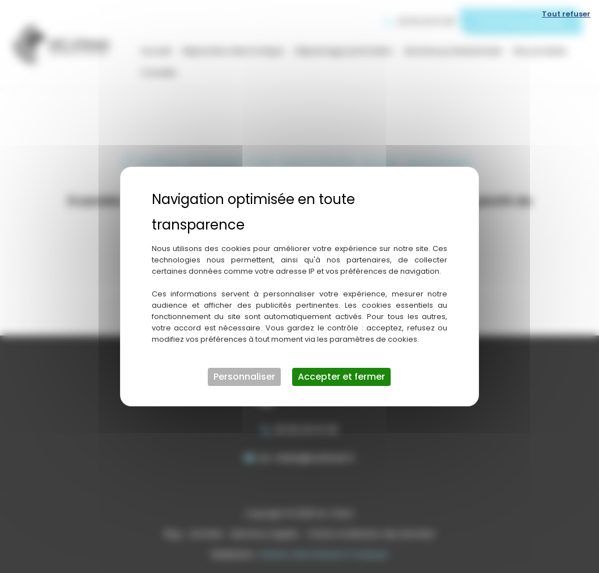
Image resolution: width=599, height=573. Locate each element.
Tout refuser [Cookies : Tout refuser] (566, 14)
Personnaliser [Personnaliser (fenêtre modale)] (244, 376)
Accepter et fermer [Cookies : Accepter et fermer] (341, 376)
